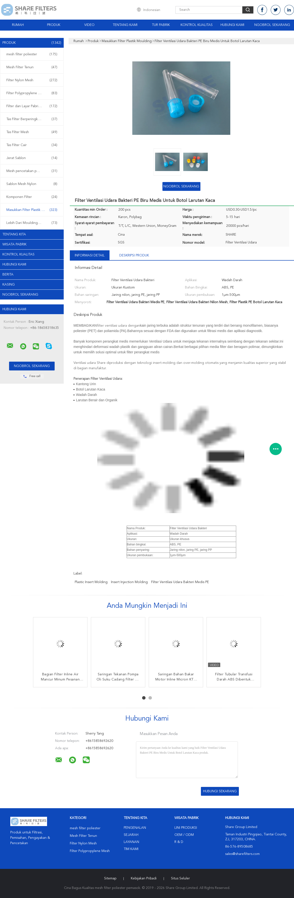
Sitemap (110, 878)
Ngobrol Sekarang (272, 25)
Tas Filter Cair (31, 145)
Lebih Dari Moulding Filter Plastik (31, 222)
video (89, 25)
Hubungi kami (232, 25)
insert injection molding (129, 582)
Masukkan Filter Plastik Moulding (31, 209)
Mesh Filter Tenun (31, 67)
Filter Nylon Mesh (31, 80)
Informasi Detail (90, 255)
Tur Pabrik (161, 25)
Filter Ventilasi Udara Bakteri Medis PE (180, 582)
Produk (53, 25)
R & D (178, 842)
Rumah (18, 25)
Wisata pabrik (14, 244)
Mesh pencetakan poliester (31, 171)
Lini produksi (185, 827)
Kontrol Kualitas (197, 25)
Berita (7, 274)
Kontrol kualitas (18, 254)
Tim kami (131, 849)
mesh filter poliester (31, 54)
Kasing (8, 284)
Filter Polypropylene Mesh (31, 93)
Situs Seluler (180, 878)
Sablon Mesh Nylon (31, 184)
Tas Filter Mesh (31, 132)
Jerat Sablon (31, 158)
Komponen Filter (31, 197)
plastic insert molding (91, 582)
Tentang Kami (125, 25)
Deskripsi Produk (134, 255)
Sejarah (131, 835)
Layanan (131, 842)
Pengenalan (135, 827)
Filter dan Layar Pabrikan (31, 106)
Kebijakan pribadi (144, 878)
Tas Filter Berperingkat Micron (31, 119)
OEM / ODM (184, 835)
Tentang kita (14, 234)
